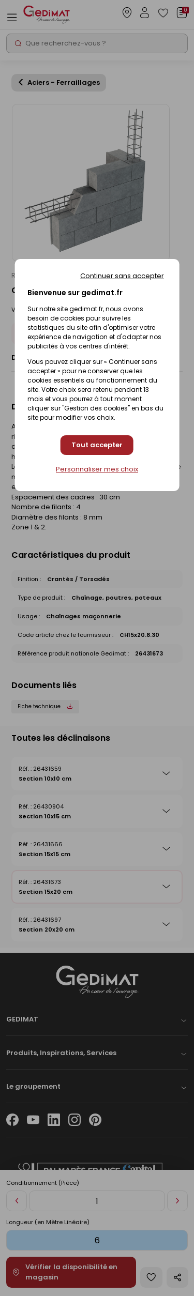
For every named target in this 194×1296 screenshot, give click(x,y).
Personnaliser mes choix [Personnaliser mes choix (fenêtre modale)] (97, 469)
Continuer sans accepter (122, 276)
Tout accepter (97, 445)
